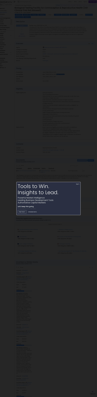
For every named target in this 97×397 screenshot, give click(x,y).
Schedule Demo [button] (32, 212)
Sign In (77, 184)
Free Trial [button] (22, 212)
